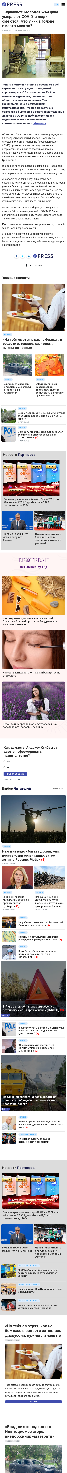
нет (8, 767)
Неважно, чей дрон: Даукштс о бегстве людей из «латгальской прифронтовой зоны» (49, 901)
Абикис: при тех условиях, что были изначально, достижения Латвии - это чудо (40, 1124)
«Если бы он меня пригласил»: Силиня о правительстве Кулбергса (16, 901)
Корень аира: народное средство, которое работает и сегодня (37, 1306)
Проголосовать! (15, 774)
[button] (63, 5)
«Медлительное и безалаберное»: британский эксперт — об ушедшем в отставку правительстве (49, 390)
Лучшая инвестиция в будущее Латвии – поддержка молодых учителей (48, 539)
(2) (36, 1050)
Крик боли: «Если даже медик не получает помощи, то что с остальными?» (37, 954)
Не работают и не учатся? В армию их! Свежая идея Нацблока (40, 924)
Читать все (58, 789)
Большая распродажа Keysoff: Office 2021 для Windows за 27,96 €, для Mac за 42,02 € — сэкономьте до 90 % (31, 502)
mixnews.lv (39, 123)
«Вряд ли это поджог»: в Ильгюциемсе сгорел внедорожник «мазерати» (17, 388)
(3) (36, 437)
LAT (56, 5)
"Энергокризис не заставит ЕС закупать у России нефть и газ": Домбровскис (36, 1048)
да (8, 761)
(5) (17, 906)
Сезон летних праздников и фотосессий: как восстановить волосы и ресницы (30, 726)
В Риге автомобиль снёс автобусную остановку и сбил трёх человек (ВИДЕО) (31, 1008)
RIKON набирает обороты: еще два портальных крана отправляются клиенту (38, 1273)
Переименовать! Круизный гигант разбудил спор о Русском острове (38, 938)
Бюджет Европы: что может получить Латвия (15, 536)
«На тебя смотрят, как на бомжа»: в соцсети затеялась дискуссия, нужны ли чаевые (32, 344)
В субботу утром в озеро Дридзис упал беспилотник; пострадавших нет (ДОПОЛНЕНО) (40, 434)
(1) (43, 860)
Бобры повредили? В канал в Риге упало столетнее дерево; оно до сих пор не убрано (41, 415)
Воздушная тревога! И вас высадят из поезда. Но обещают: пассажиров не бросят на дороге (29, 1100)
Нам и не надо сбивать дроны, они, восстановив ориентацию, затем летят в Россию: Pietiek (31, 855)
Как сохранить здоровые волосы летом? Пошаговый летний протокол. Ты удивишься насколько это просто (30, 621)
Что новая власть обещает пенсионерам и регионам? (34, 1140)
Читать (33, 1402)
